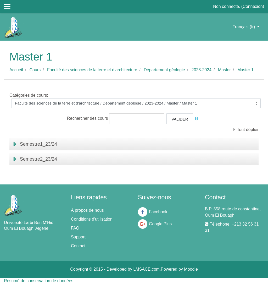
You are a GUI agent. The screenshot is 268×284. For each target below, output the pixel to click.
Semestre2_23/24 (38, 159)
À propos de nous (87, 210)
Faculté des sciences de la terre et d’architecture (92, 70)
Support (78, 237)
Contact (78, 246)
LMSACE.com (146, 269)
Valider (179, 119)
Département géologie (164, 70)
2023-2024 (202, 70)
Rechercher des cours (87, 118)
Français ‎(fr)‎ (244, 27)
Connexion (253, 6)
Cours (35, 70)
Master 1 (245, 70)
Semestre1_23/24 (38, 144)
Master (224, 70)
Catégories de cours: (28, 95)
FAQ (75, 228)
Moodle (191, 269)
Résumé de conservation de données (38, 280)
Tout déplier (248, 129)
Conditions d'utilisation (92, 219)
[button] (197, 119)
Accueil (16, 70)
